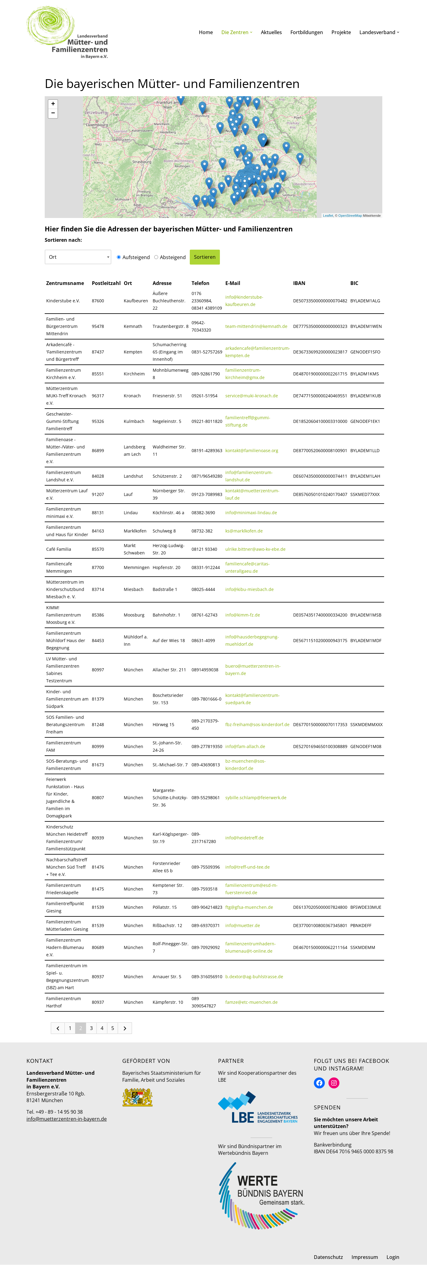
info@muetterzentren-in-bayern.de (66, 1119)
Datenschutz (328, 1257)
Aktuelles (271, 32)
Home (206, 32)
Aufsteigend (134, 257)
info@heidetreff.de (244, 838)
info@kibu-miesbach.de (249, 589)
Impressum (365, 1257)
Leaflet (328, 215)
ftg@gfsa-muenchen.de (249, 907)
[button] (251, 32)
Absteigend (171, 257)
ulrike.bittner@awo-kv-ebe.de (255, 549)
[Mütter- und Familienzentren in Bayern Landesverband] (67, 32)
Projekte (341, 32)
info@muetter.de (242, 925)
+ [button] (53, 104)
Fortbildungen (306, 32)
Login (393, 1257)
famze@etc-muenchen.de (251, 1002)
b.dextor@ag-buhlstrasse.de (254, 976)
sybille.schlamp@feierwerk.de (255, 797)
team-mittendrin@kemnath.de (256, 326)
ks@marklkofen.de (244, 531)
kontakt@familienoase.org (251, 450)
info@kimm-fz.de (242, 615)
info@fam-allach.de (245, 746)
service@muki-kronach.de (251, 396)
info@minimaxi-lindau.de (251, 512)
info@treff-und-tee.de (247, 867)
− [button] (53, 113)
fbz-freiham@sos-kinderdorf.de (257, 724)
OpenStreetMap (350, 215)
